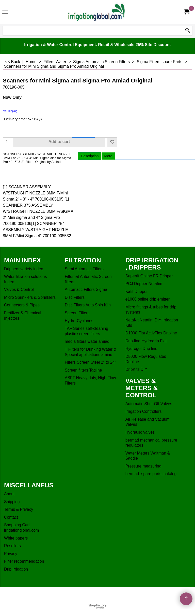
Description (90, 156)
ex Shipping (10, 110)
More (108, 156)
